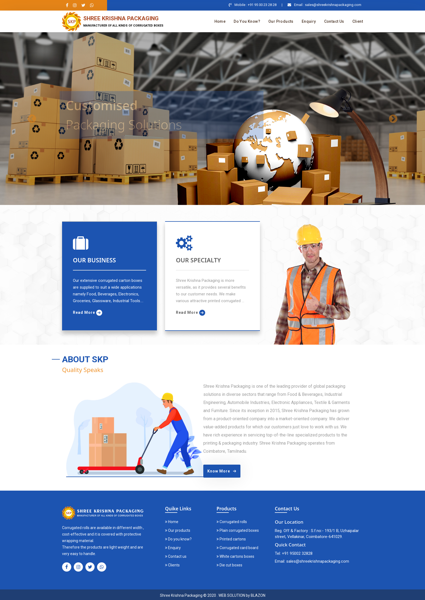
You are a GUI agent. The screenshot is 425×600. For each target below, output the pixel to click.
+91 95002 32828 (297, 553)
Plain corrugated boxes (238, 530)
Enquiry (309, 21)
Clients (172, 565)
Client (357, 21)
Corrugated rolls (232, 522)
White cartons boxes (235, 556)
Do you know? (247, 21)
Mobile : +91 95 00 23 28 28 (255, 5)
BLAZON (258, 595)
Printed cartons (231, 539)
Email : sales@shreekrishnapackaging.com (327, 5)
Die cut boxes (229, 565)
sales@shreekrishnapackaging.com (317, 561)
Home (220, 21)
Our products (281, 21)
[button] (32, 118)
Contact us (334, 21)
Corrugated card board (237, 548)
